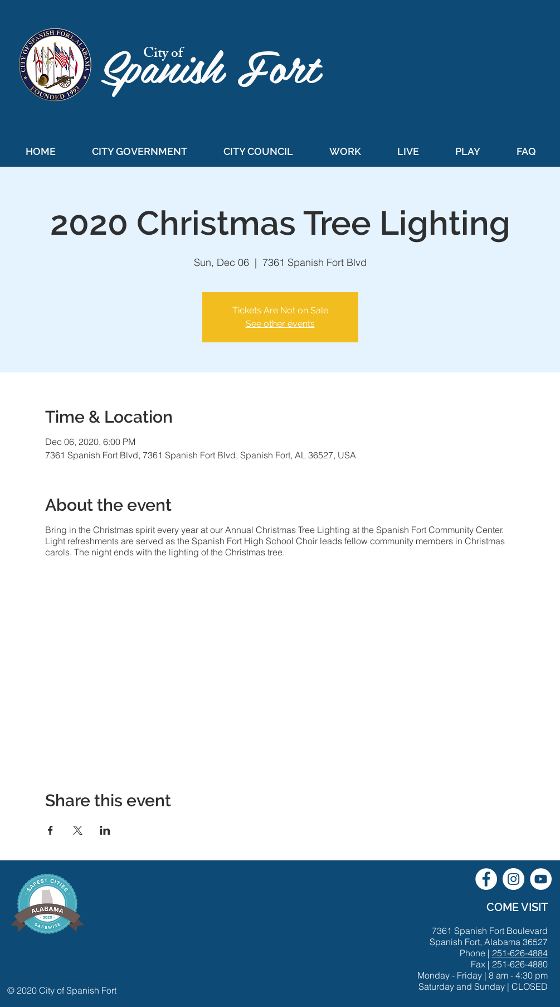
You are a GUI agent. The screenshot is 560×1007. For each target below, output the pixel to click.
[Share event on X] (77, 830)
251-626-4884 (520, 952)
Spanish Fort (216, 65)
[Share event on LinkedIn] (105, 830)
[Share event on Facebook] (50, 830)
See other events (280, 323)
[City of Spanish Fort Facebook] (486, 879)
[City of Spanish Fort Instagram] (513, 879)
